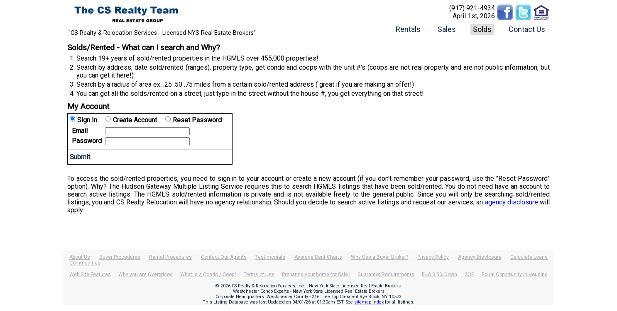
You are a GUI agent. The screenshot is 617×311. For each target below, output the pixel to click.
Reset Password (197, 120)
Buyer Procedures (119, 257)
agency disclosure (511, 202)
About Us (79, 257)
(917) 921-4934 (472, 8)
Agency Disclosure (480, 257)
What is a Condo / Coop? (208, 274)
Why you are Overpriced (145, 274)
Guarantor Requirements (385, 274)
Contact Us (527, 29)
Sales (447, 29)
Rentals (408, 29)
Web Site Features (90, 274)
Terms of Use (259, 274)
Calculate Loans (529, 257)
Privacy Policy (433, 257)
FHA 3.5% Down (439, 274)
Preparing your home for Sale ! (316, 274)
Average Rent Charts (318, 257)
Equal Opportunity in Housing (515, 274)
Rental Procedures (170, 257)
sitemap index (369, 302)
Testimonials (270, 257)
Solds (482, 29)
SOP (469, 274)
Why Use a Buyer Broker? (379, 257)
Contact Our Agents (224, 257)
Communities (84, 263)
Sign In (87, 120)
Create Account (135, 120)
